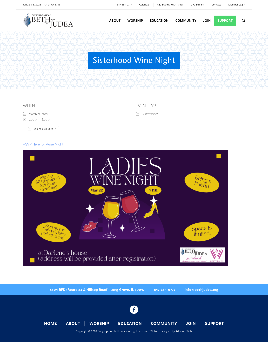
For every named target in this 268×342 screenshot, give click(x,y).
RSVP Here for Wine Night (43, 144)
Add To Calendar (40, 128)
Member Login (236, 4)
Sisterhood (150, 114)
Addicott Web (184, 331)
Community (185, 20)
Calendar (144, 4)
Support (225, 20)
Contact (216, 4)
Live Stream (197, 4)
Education (159, 20)
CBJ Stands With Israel (170, 4)
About (114, 20)
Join (207, 20)
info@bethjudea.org (201, 290)
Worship (135, 20)
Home (50, 323)
